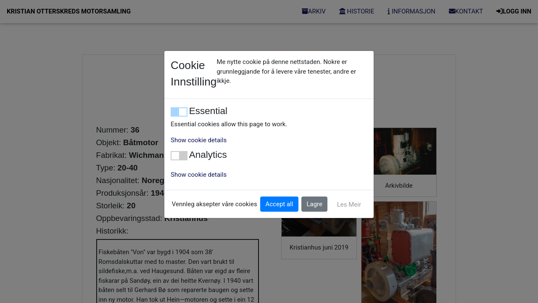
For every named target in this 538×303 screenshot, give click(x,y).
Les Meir (349, 204)
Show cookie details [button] (199, 140)
